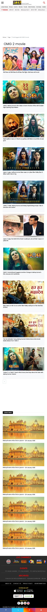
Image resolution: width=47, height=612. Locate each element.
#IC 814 (17, 10)
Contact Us (17, 583)
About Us (8, 583)
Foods (25, 7)
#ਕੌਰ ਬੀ (11, 10)
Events (16, 7)
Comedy (38, 7)
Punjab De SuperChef (33, 578)
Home (4, 37)
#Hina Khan (41, 10)
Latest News (4, 7)
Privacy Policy (28, 583)
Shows (11, 7)
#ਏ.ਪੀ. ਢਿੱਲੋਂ (34, 10)
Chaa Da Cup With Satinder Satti (15, 578)
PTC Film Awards (23, 571)
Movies (21, 7)
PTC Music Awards (11, 571)
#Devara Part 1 (25, 10)
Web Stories (31, 7)
